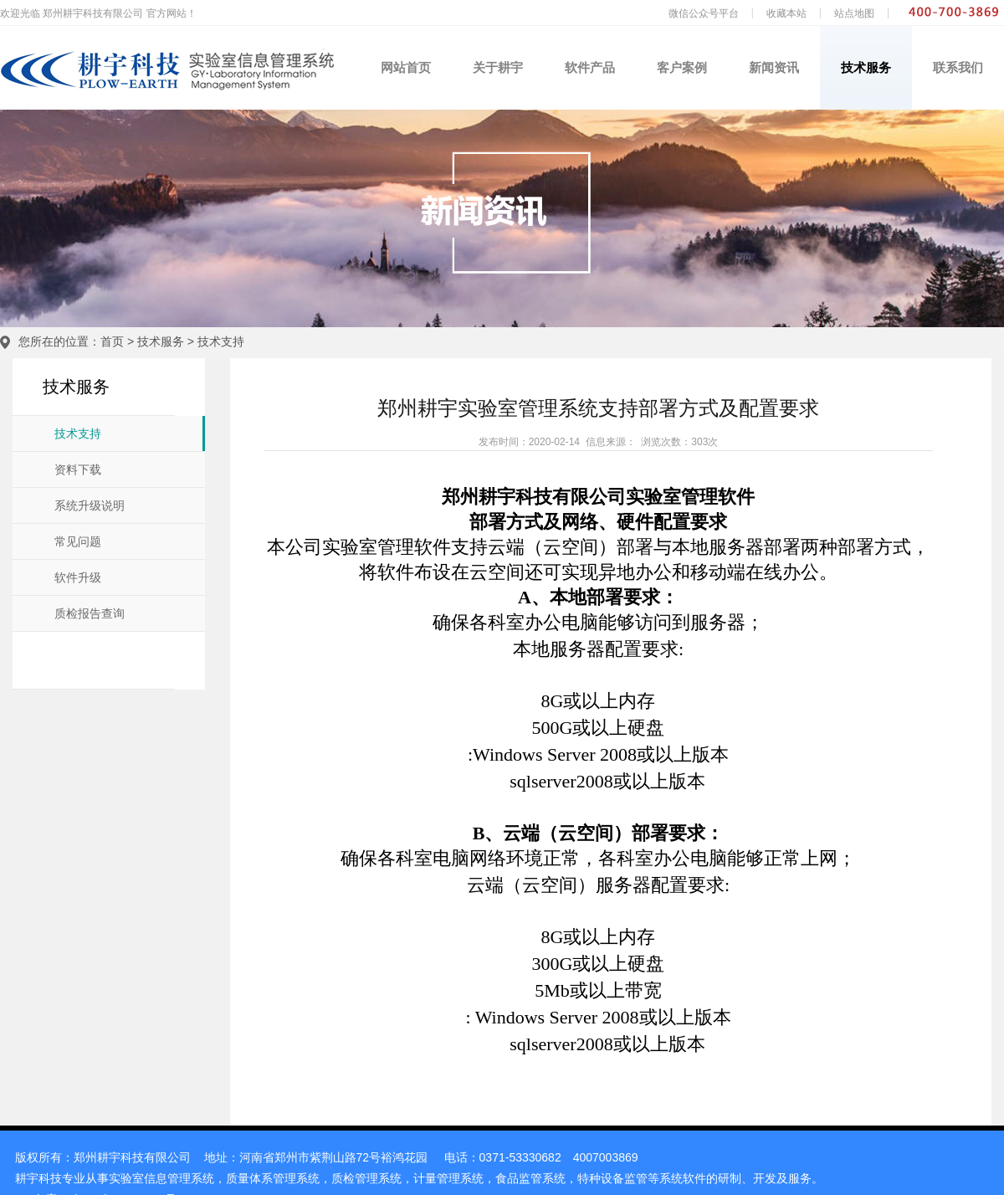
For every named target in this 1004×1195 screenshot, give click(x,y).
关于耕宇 (498, 67)
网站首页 (406, 67)
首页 (112, 341)
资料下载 (77, 470)
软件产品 (590, 67)
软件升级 (77, 578)
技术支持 (220, 341)
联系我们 (958, 67)
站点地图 (854, 13)
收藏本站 (786, 13)
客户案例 (682, 67)
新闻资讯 (774, 67)
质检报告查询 (89, 614)
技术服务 (866, 67)
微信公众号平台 (703, 13)
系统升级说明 (89, 506)
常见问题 (77, 542)
